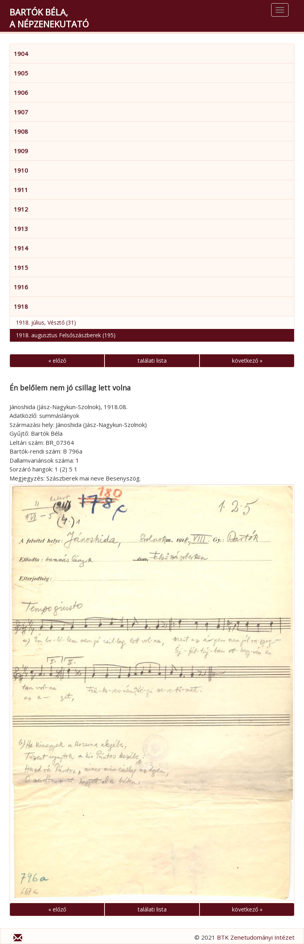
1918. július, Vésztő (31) (46, 322)
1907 (21, 112)
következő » (247, 360)
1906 (21, 92)
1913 (21, 229)
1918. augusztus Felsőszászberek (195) (66, 335)
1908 (21, 131)
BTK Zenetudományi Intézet (255, 937)
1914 (21, 248)
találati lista (152, 360)
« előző (57, 360)
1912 (21, 209)
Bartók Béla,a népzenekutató (49, 18)
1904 (21, 54)
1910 (21, 170)
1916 (21, 287)
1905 (21, 73)
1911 (21, 190)
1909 (21, 151)
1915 (21, 267)
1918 (21, 306)
